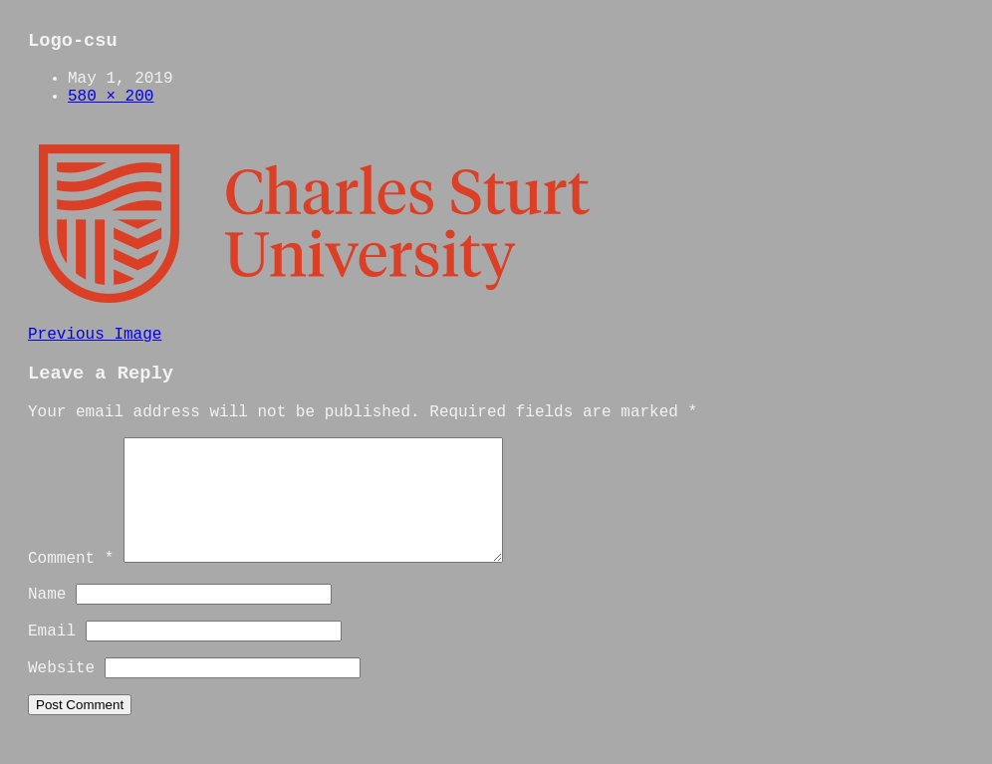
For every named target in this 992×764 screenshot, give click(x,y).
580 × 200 (110, 97)
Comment (71, 583)
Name (47, 619)
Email (52, 655)
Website (61, 692)
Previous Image (94, 335)
